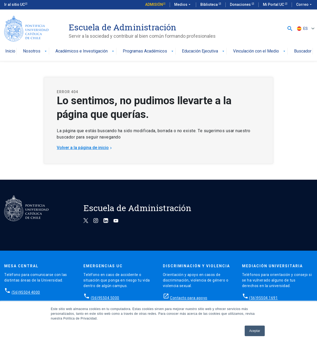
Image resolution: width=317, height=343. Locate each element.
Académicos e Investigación (85, 51)
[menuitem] (305, 28)
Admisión (154, 4)
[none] (305, 28)
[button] (290, 28)
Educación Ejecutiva (203, 51)
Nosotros (35, 51)
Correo (304, 4)
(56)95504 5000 (105, 298)
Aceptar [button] (254, 331)
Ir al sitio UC (14, 4)
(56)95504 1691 (263, 298)
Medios (183, 4)
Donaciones (241, 4)
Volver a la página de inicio (85, 147)
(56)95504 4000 (26, 292)
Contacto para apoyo (188, 298)
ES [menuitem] (305, 29)
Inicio (10, 51)
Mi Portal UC (274, 4)
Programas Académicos (148, 51)
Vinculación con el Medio (259, 51)
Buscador (302, 51)
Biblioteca (209, 4)
